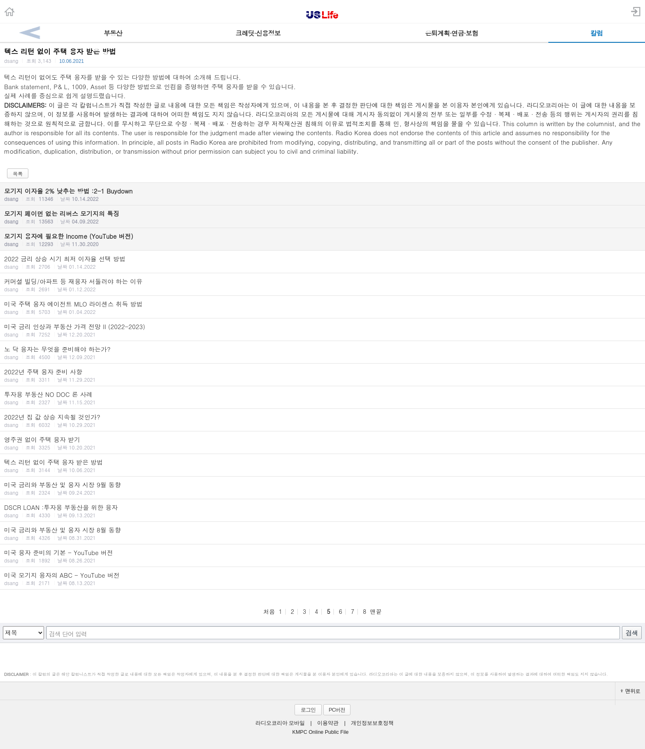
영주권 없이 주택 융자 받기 (322, 443)
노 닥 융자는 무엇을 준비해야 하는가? (322, 352)
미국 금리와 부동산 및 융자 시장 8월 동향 (322, 533)
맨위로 (630, 691)
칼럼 (596, 33)
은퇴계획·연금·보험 (451, 33)
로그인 (308, 710)
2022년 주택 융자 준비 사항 (322, 375)
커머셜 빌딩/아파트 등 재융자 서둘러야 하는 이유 (322, 285)
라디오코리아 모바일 (280, 723)
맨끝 (376, 611)
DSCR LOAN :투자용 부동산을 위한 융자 (322, 511)
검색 (632, 633)
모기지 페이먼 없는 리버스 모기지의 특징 (322, 217)
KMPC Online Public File (320, 732)
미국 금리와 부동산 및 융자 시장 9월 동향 (322, 488)
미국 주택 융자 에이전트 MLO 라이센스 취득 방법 (322, 307)
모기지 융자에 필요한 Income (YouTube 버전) (322, 239)
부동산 (113, 33)
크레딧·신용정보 (258, 33)
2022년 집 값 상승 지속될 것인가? (322, 420)
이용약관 (328, 723)
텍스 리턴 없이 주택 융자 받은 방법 (322, 465)
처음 (269, 611)
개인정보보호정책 (372, 723)
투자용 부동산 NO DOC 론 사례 (322, 398)
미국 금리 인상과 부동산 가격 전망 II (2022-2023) (322, 330)
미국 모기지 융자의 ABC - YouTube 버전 (322, 578)
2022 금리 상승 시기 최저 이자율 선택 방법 (322, 262)
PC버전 (337, 710)
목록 (18, 173)
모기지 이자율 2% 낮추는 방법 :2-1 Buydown (322, 194)
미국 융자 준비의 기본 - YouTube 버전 (322, 556)
